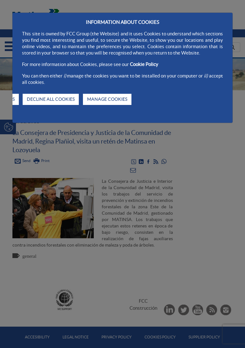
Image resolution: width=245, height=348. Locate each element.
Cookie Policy (144, 64)
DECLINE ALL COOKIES (51, 99)
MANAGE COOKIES (107, 99)
